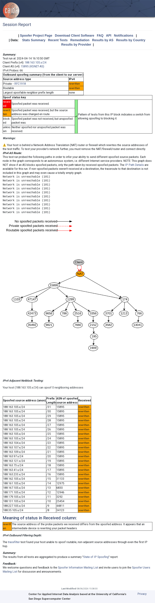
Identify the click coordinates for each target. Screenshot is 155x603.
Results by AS (102, 40)
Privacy (142, 594)
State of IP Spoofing (96, 557)
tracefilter (14, 542)
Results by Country (130, 40)
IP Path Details (134, 165)
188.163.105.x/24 (35, 62)
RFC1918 (20, 83)
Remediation (79, 40)
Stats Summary (33, 40)
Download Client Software (74, 35)
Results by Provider (76, 44)
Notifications (123, 35)
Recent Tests (58, 40)
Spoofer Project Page (36, 35)
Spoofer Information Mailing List (78, 567)
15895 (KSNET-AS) (32, 66)
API (108, 35)
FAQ (100, 35)
